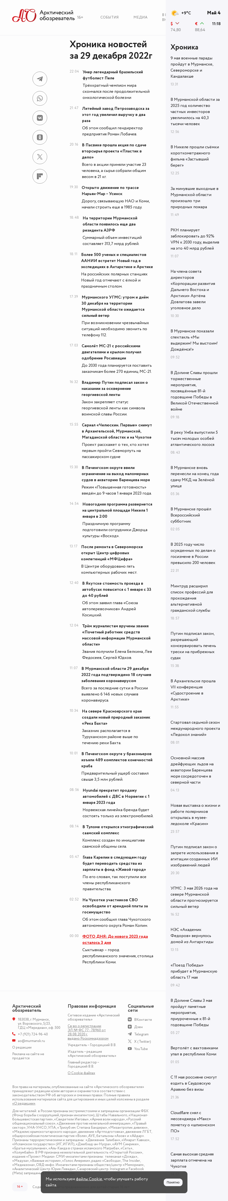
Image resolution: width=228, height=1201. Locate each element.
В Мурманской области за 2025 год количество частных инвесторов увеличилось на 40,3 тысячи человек (195, 112)
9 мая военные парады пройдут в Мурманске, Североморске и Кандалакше (192, 67)
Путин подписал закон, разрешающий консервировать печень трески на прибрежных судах (193, 646)
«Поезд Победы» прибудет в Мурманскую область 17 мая (194, 971)
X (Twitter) (142, 1042)
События (109, 17)
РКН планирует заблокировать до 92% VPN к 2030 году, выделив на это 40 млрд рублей (195, 239)
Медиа (140, 17)
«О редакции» (23, 1103)
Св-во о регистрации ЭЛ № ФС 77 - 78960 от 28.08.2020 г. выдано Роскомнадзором (88, 1032)
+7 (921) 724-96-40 (33, 1034)
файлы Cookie (89, 1179)
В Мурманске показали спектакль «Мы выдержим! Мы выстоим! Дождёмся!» (194, 340)
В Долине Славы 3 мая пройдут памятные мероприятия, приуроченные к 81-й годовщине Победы (191, 1013)
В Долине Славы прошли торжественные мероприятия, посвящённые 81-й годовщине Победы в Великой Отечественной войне (194, 391)
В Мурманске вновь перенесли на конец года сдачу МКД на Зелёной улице (195, 477)
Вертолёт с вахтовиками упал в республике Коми (194, 1051)
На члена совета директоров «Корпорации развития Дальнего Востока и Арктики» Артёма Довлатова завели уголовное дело (193, 290)
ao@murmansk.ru (31, 1041)
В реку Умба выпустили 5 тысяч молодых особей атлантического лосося (194, 439)
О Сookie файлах (81, 1073)
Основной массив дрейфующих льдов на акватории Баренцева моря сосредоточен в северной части (192, 770)
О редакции (22, 1047)
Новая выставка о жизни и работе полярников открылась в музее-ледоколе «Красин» (195, 815)
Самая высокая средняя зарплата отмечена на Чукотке (192, 1160)
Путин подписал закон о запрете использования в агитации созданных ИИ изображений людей (194, 856)
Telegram (141, 1034)
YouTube (141, 1049)
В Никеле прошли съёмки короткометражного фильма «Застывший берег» (195, 156)
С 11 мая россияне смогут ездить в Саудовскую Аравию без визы (194, 1083)
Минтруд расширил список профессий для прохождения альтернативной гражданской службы (192, 598)
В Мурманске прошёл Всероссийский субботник (191, 515)
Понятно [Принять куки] (173, 1182)
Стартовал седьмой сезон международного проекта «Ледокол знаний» (195, 729)
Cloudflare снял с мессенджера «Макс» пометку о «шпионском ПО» (193, 1122)
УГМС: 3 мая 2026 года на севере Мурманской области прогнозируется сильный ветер (194, 897)
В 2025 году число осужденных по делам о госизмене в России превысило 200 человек (193, 554)
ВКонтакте (143, 1020)
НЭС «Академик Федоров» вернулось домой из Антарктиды (192, 936)
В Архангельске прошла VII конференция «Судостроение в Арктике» (193, 690)
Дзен (138, 1027)
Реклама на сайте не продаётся (28, 1056)
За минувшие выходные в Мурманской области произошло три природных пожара (194, 198)
